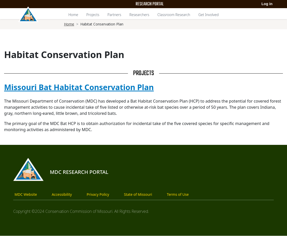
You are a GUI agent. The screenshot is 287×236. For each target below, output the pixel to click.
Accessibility (62, 194)
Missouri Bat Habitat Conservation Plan (79, 87)
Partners (114, 14)
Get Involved (208, 14)
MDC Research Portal (79, 172)
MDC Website (26, 194)
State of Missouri (138, 194)
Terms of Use (178, 194)
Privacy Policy (98, 194)
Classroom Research (174, 14)
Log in (267, 4)
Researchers (139, 14)
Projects (92, 14)
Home (73, 14)
